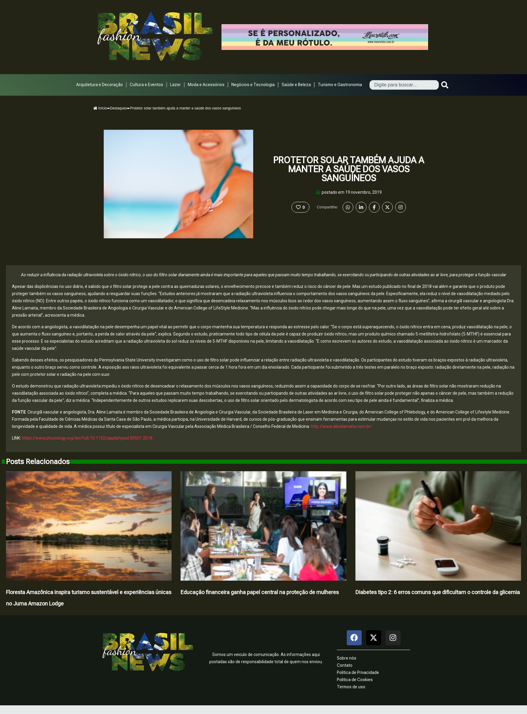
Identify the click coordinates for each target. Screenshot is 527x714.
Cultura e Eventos (146, 84)
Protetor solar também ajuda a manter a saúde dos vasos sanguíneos (348, 169)
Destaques (118, 108)
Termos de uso (351, 686)
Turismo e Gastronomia (340, 84)
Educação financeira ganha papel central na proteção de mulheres (260, 592)
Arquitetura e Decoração (99, 84)
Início (100, 108)
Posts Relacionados (38, 461)
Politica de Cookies (355, 679)
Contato (344, 665)
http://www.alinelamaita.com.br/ (341, 426)
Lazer (175, 84)
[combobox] (404, 85)
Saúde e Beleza (296, 84)
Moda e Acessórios (206, 84)
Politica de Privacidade (358, 672)
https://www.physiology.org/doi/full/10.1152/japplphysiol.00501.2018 (87, 438)
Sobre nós (346, 658)
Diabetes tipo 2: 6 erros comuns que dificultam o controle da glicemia (437, 592)
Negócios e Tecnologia (253, 84)
